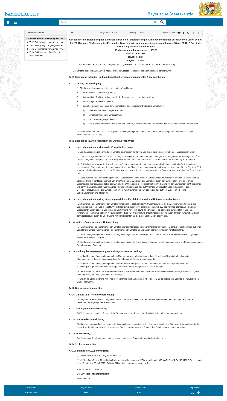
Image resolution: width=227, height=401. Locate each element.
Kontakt (140, 392)
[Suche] (105, 22)
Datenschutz (140, 388)
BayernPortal (86, 388)
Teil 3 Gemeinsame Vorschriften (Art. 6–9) (48, 49)
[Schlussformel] (36, 55)
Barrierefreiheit (32, 392)
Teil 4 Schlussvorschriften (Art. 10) (45, 52)
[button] (26, 38)
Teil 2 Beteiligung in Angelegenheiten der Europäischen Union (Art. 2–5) (61, 45)
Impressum (195, 388)
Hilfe (86, 392)
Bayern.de (31, 388)
